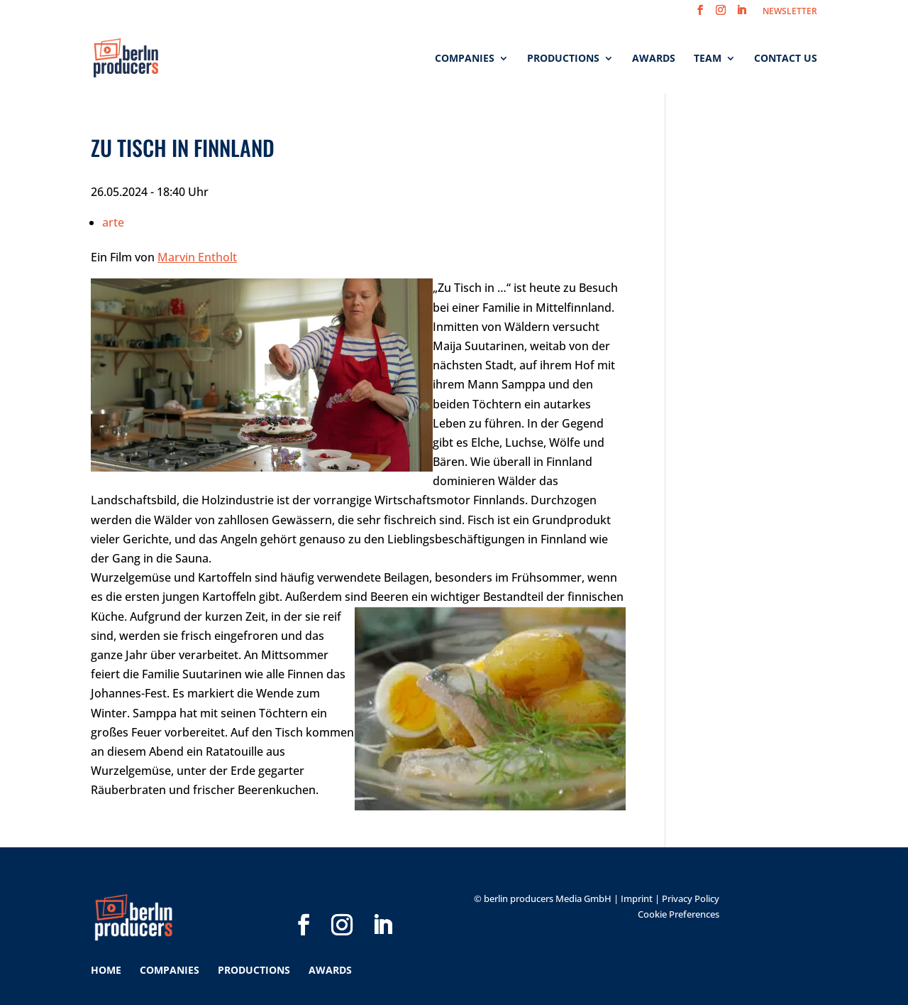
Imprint (637, 898)
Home (106, 970)
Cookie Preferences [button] (678, 914)
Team (707, 59)
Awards (653, 59)
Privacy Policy (690, 898)
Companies (464, 59)
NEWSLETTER (790, 12)
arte (113, 222)
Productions (563, 59)
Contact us (785, 59)
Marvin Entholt (197, 257)
